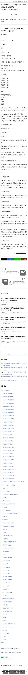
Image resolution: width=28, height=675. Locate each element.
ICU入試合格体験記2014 (8, 431)
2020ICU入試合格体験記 (8, 412)
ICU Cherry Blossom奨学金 (9, 485)
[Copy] (24, 259)
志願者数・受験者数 (7, 557)
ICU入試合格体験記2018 (8, 418)
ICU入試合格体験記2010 (8, 444)
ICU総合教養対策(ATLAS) (9, 504)
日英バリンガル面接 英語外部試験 (11, 494)
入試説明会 (5, 538)
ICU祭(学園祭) (6, 551)
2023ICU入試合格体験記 (8, 403)
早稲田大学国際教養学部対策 (9, 541)
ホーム (3, 19)
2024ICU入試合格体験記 (8, 400)
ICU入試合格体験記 (12, 19)
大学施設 (5, 630)
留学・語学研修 (6, 560)
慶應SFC (5, 617)
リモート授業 (6, 633)
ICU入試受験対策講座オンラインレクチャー (11, 665)
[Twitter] (4, 259)
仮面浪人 (5, 532)
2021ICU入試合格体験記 (8, 409)
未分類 (2, 642)
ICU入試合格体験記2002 (8, 469)
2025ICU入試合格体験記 (8, 396)
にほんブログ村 (4, 648)
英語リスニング (6, 500)
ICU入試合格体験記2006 (8, 456)
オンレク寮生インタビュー (9, 592)
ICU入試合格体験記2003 (8, 466)
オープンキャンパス (7, 535)
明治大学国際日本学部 (8, 608)
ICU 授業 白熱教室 (7, 579)
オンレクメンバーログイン (7, 659)
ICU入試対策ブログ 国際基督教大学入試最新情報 (12, 482)
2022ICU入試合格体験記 (8, 406)
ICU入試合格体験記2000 (8, 475)
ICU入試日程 (6, 589)
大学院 (4, 595)
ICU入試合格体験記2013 (8, 434)
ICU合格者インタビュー (8, 627)
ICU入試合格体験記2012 (8, 437)
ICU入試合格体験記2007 (8, 453)
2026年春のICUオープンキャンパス (9, 380)
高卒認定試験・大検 (7, 611)
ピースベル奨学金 (7, 510)
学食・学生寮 (6, 570)
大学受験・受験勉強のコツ (9, 623)
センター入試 (6, 586)
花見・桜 (5, 529)
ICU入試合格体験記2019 (8, 415)
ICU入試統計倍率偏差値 (8, 526)
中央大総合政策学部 (7, 601)
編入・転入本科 (6, 582)
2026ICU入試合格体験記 (8, 393)
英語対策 (5, 497)
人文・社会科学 (6, 491)
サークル (5, 614)
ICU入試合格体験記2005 (21, 253)
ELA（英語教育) (6, 567)
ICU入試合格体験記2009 (8, 447)
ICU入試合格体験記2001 (8, 472)
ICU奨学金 (5, 488)
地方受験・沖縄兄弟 (7, 576)
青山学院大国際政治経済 (8, 598)
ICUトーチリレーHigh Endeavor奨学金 (12, 513)
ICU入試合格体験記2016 (8, 425)
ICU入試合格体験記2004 (8, 463)
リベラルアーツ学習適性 (8, 548)
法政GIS (4, 620)
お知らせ (5, 516)
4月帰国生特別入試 (7, 545)
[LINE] (17, 259)
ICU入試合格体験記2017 (8, 422)
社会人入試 (5, 564)
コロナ (4, 639)
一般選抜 (5, 507)
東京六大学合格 (6, 573)
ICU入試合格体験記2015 (8, 428)
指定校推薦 (5, 519)
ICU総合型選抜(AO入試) (8, 523)
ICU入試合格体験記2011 (8, 441)
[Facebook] (10, 259)
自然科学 (5, 554)
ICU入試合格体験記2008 (8, 450)
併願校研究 (5, 605)
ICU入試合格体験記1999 (8, 478)
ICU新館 (4, 636)
